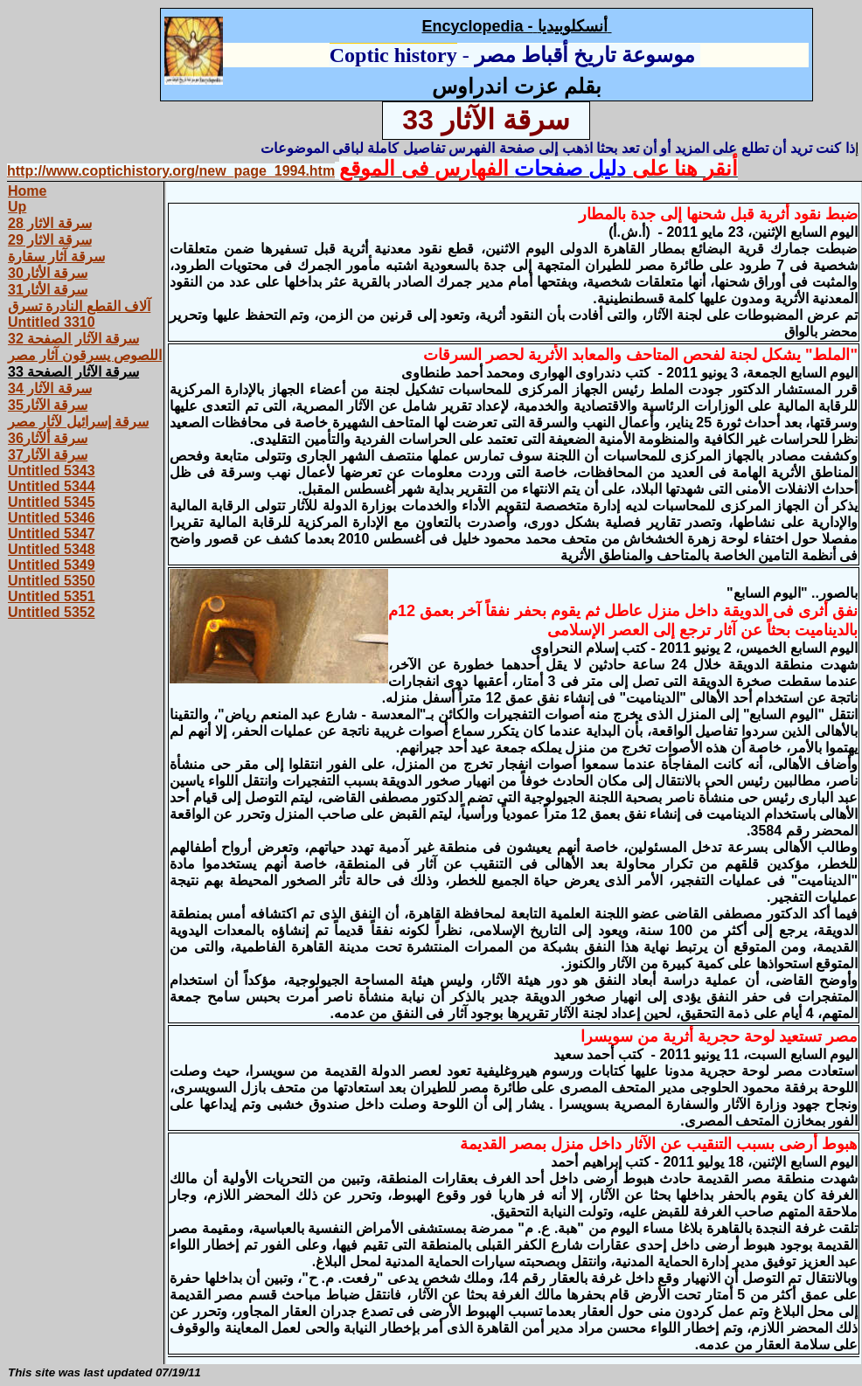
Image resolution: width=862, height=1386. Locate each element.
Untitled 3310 (51, 322)
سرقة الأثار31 (47, 289)
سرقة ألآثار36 (47, 438)
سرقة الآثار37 (47, 454)
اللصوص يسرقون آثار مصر (85, 355)
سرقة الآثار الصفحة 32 (73, 338)
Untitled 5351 (51, 596)
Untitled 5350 (51, 580)
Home (27, 191)
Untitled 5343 (51, 470)
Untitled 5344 (51, 486)
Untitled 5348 (51, 549)
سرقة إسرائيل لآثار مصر (78, 421)
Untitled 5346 (51, 517)
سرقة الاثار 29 (50, 239)
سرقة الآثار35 (47, 405)
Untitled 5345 (51, 502)
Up (17, 206)
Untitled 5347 (51, 533)
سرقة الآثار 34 (50, 388)
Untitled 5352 (51, 612)
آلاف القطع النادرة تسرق (79, 306)
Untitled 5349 (51, 565)
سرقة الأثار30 (47, 273)
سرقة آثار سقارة (56, 256)
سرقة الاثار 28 (50, 223)
